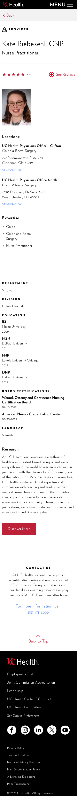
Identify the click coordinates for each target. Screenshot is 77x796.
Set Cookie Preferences (23, 716)
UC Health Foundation (24, 707)
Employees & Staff (21, 674)
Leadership (15, 691)
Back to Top (38, 641)
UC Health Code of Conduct (29, 699)
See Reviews (65, 74)
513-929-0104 (12, 170)
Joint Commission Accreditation (31, 682)
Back (10, 15)
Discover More (19, 528)
